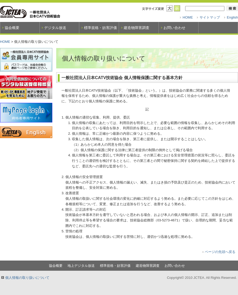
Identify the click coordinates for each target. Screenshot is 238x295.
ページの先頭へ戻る (220, 252)
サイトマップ (210, 17)
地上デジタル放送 (81, 266)
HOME (188, 17)
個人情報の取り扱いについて (27, 278)
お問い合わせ (174, 28)
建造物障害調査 (136, 28)
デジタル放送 (55, 28)
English (232, 17)
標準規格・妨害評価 (100, 28)
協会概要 (12, 28)
